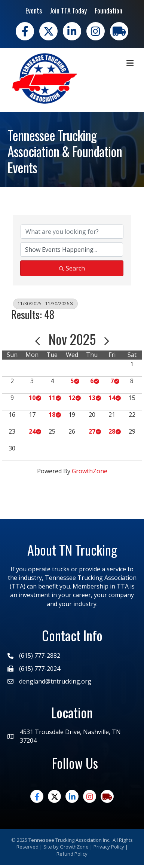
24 (32, 431)
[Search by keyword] (72, 231)
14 (111, 398)
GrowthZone (89, 471)
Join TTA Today (68, 10)
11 (52, 398)
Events (33, 10)
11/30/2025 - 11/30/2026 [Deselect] (45, 303)
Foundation (108, 10)
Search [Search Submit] (72, 268)
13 (92, 398)
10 (32, 398)
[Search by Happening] (71, 249)
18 (52, 414)
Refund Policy (72, 853)
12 (71, 398)
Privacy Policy (109, 846)
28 (111, 431)
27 (92, 431)
